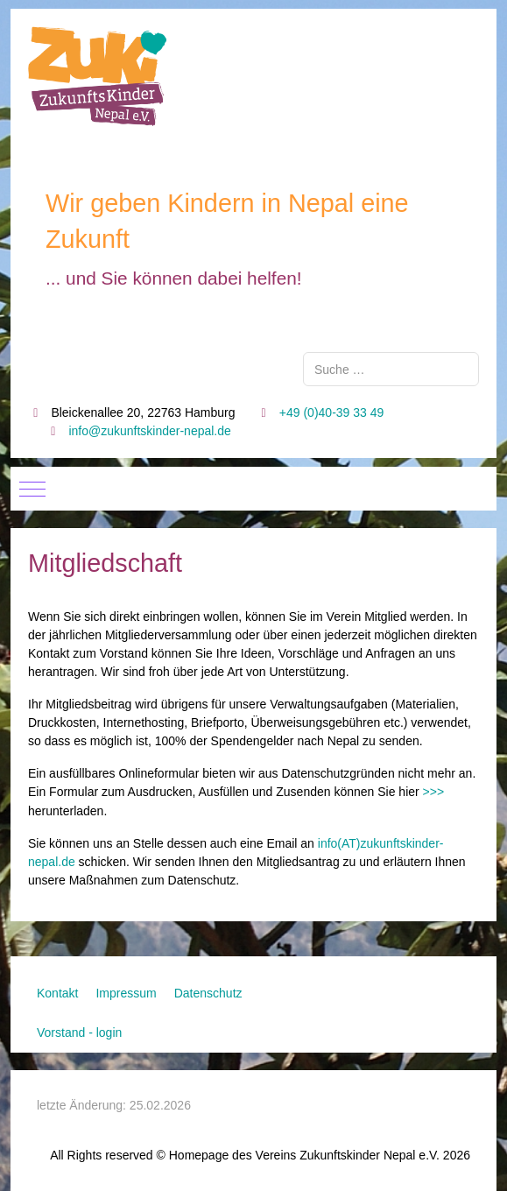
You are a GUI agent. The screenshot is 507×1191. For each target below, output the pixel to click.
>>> (434, 792)
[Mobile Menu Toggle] (32, 489)
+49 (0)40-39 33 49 (331, 412)
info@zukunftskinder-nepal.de (149, 431)
